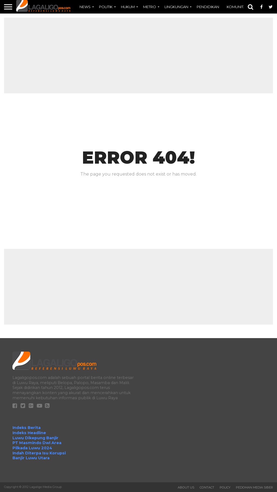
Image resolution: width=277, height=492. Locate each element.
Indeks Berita (26, 427)
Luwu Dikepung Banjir (35, 437)
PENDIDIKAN (208, 7)
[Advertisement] (138, 55)
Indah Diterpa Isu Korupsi (39, 453)
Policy (225, 487)
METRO (149, 7)
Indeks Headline (29, 432)
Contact (207, 487)
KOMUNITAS (237, 7)
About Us (186, 487)
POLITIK (106, 7)
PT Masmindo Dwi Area (36, 442)
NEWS (85, 7)
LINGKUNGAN (176, 7)
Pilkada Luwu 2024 (32, 447)
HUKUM (128, 7)
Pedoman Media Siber (254, 487)
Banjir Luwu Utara (31, 457)
